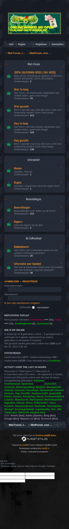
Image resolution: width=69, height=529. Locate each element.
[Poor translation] (9, 469)
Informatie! (34, 160)
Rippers (18, 221)
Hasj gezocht (21, 140)
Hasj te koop (21, 123)
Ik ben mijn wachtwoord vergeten (22, 303)
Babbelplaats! (21, 246)
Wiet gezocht (21, 106)
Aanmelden (11, 281)
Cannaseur (42, 323)
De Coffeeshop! (33, 238)
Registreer (30, 281)
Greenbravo (37, 319)
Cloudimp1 (54, 360)
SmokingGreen (23, 323)
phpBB (25, 445)
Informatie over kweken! (27, 263)
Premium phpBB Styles (46, 435)
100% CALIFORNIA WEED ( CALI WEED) (35, 72)
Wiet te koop (21, 89)
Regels (18, 182)
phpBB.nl (45, 448)
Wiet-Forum (34, 64)
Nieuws (18, 168)
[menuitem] (9, 44)
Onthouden (27, 307)
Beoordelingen (33, 199)
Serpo (58, 319)
